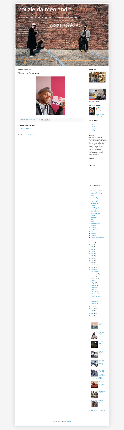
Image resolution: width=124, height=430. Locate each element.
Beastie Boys (94, 192)
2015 (92, 258)
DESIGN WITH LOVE (96, 194)
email (92, 123)
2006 (92, 313)
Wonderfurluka (94, 217)
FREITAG (93, 196)
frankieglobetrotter (95, 223)
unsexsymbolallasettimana (97, 237)
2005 (92, 315)
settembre (95, 278)
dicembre (94, 271)
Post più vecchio (78, 132)
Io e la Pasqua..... (96, 296)
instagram (93, 129)
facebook (93, 126)
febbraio (94, 301)
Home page (51, 132)
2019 (92, 249)
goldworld (93, 225)
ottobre (94, 276)
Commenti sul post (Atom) (30, 135)
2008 (92, 308)
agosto (94, 280)
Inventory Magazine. (96, 198)
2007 (92, 311)
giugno (94, 285)
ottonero (93, 231)
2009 (92, 306)
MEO (99, 108)
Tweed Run (93, 215)
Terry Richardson (95, 211)
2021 (92, 244)
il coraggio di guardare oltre (102, 393)
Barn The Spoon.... (101, 401)
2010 (92, 269)
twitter (92, 125)
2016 (92, 256)
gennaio (94, 303)
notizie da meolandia (45, 9)
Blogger (69, 421)
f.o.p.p (92, 221)
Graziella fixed (101, 323)
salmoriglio (93, 233)
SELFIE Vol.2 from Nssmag (98, 410)
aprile (94, 289)
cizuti (92, 219)
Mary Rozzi (93, 200)
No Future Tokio (95, 202)
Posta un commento (26, 128)
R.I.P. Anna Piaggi (101, 333)
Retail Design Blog (95, 208)
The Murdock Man (95, 213)
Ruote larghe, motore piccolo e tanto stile (102, 363)
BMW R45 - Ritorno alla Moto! (102, 353)
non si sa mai (94, 229)
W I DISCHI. (95, 291)
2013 (92, 262)
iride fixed (93, 227)
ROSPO (93, 206)
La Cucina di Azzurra (96, 188)
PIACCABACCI (94, 204)
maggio (94, 287)
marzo (94, 299)
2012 (92, 265)
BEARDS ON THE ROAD (97, 190)
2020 (92, 247)
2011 (92, 267)
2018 (92, 251)
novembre (95, 274)
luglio (93, 283)
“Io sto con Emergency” (98, 294)
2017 (92, 253)
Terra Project (94, 210)
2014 (92, 260)
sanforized (93, 235)
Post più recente (23, 132)
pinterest (93, 130)
